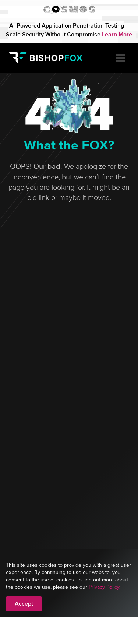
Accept (24, 603)
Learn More (117, 34)
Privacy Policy (104, 587)
